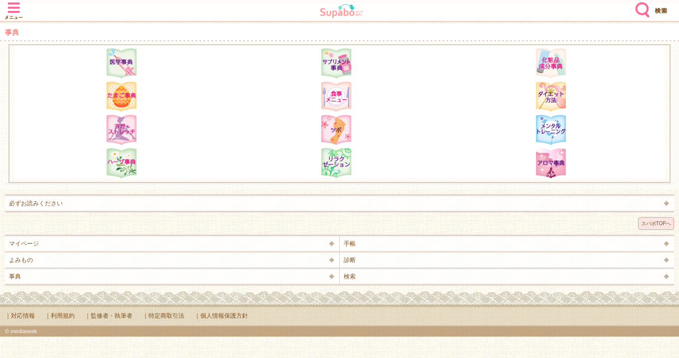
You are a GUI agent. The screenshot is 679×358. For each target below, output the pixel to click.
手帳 (350, 243)
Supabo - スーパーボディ (342, 12)
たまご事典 (121, 96)
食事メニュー (336, 96)
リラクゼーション (336, 163)
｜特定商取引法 (163, 315)
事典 (15, 276)
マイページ (24, 243)
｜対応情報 (20, 315)
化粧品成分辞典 (551, 63)
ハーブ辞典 (121, 163)
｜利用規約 (60, 315)
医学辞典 (121, 63)
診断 (350, 260)
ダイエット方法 (551, 96)
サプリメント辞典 (336, 63)
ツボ (336, 129)
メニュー (14, 6)
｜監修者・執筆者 (109, 315)
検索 (640, 6)
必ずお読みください (36, 203)
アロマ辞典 (551, 163)
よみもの (21, 260)
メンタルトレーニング (551, 129)
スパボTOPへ (656, 223)
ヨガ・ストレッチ (121, 129)
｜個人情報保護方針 (221, 315)
